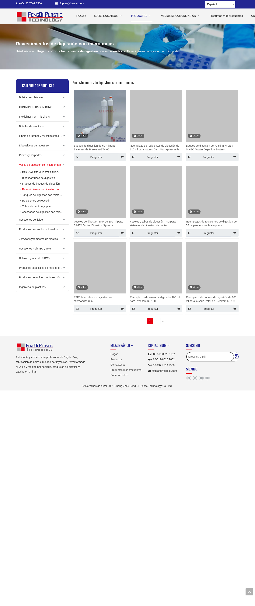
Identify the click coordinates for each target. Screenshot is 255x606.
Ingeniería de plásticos (32, 287)
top (249, 591)
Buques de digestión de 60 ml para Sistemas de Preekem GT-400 (94, 147)
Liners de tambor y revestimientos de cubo (44, 135)
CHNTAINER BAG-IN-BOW (35, 107)
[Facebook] (188, 378)
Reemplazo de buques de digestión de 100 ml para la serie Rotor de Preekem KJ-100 (211, 299)
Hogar (114, 354)
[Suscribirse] (237, 356)
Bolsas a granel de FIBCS (34, 258)
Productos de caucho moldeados (38, 229)
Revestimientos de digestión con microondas (45, 189)
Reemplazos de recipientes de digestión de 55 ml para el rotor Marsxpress (211, 223)
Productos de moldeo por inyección (40, 277)
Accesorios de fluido (31, 219)
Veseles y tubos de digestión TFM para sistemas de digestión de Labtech (153, 223)
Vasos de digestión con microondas (40, 164)
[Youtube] (201, 378)
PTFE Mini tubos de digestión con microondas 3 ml (93, 299)
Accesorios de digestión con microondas (45, 211)
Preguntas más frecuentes (125, 369)
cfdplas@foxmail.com (69, 3)
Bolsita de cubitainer (31, 97)
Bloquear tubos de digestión (38, 177)
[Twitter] (195, 378)
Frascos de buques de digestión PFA (43, 183)
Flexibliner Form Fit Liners (34, 116)
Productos (116, 359)
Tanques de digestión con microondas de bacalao (45, 194)
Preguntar (88, 157)
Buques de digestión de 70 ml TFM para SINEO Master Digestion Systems (209, 147)
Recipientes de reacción (36, 200)
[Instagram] (207, 378)
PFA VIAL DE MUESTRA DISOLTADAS (45, 172)
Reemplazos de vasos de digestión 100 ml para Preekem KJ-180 (155, 299)
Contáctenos (117, 364)
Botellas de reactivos (31, 126)
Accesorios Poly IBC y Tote (35, 248)
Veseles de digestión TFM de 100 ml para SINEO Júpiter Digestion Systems (98, 223)
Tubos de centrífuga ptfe (36, 206)
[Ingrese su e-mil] (210, 356)
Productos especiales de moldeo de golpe (43, 267)
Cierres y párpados (30, 155)
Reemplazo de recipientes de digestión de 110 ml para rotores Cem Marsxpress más (154, 147)
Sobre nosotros (119, 375)
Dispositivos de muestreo (34, 145)
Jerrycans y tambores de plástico (38, 238)
